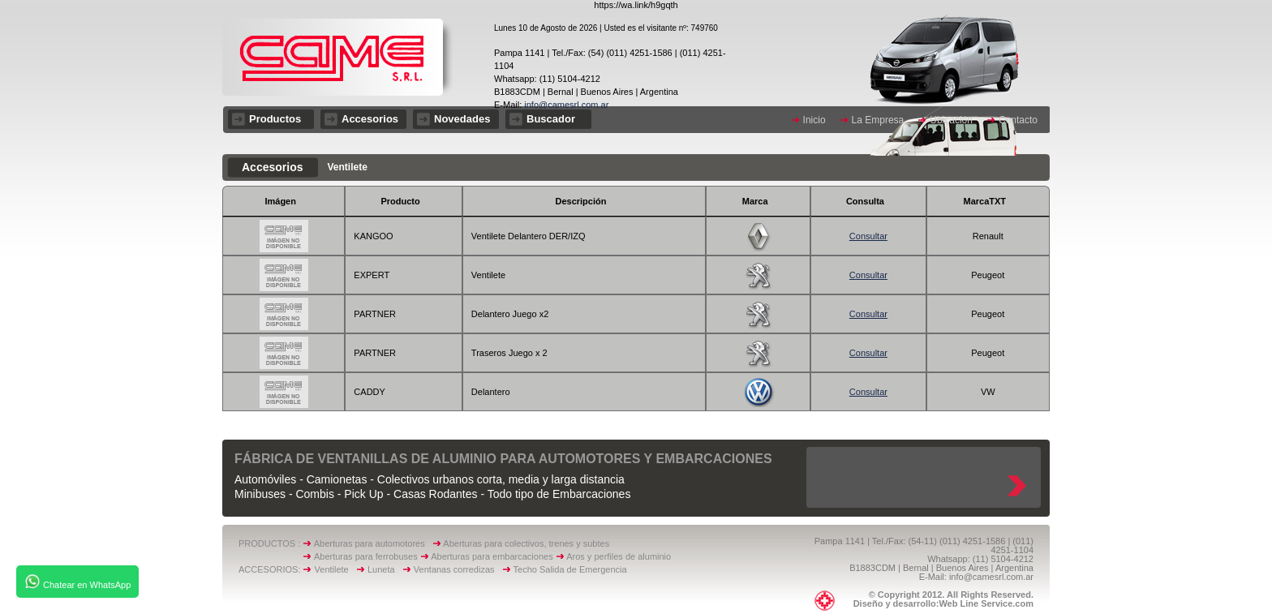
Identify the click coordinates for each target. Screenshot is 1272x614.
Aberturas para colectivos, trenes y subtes (526, 543)
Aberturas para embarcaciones (491, 556)
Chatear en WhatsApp (77, 581)
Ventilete (335, 569)
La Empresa (878, 120)
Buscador (550, 119)
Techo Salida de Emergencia (570, 569)
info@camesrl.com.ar (565, 104)
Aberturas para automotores (369, 543)
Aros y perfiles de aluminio (621, 556)
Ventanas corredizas (458, 569)
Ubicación (951, 120)
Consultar (868, 236)
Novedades (462, 119)
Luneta (384, 569)
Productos (275, 119)
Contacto (1018, 120)
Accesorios (370, 119)
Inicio (814, 120)
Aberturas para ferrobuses (367, 556)
